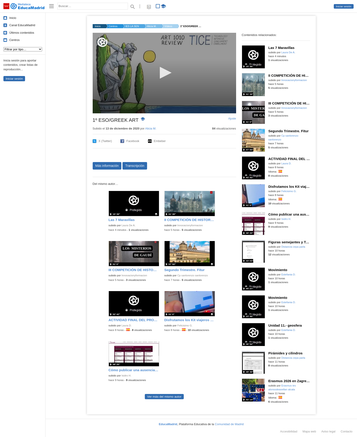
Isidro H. (126, 375)
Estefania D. (288, 274)
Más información (107, 166)
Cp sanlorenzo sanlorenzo (192, 275)
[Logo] (102, 42)
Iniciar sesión (343, 6)
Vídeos (168, 26)
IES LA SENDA (132, 26)
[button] (164, 72)
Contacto (346, 431)
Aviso (328, 431)
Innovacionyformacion (190, 225)
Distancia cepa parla (293, 246)
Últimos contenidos (21, 32)
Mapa (309, 431)
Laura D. (127, 325)
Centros (14, 40)
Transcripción (134, 166)
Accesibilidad (288, 431)
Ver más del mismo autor (164, 396)
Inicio (12, 18)
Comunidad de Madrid (229, 424)
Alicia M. (152, 26)
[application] (164, 73)
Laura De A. (128, 225)
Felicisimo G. (185, 325)
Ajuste (232, 118)
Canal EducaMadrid (22, 25)
